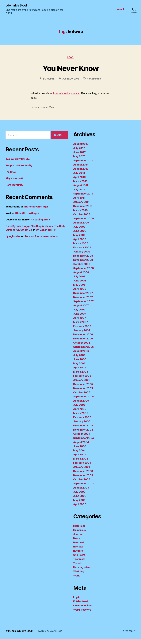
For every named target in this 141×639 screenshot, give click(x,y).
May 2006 (79, 363)
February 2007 (82, 326)
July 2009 (79, 227)
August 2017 (80, 144)
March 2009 (80, 243)
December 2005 (83, 384)
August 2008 (81, 272)
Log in (76, 597)
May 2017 (79, 156)
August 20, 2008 (70, 79)
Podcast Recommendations (41, 236)
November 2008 (83, 260)
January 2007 (81, 330)
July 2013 (79, 173)
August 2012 (80, 185)
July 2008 (79, 276)
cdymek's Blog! (17, 5)
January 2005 (81, 421)
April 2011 (79, 198)
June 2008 (79, 280)
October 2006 (81, 343)
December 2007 (83, 293)
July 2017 (79, 148)
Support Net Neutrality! (19, 165)
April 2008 (79, 289)
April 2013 (79, 177)
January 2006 (81, 380)
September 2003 (83, 483)
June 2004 (79, 446)
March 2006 (80, 372)
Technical (79, 559)
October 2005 (81, 392)
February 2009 (82, 247)
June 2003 (79, 496)
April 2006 (79, 367)
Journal (77, 534)
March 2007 (80, 322)
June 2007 (79, 314)
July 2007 (79, 309)
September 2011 (83, 193)
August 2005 (81, 400)
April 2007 (79, 318)
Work (76, 575)
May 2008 (79, 285)
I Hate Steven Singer (36, 206)
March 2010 (80, 210)
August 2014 (80, 164)
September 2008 (83, 268)
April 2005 (79, 409)
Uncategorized (82, 567)
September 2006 (83, 347)
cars (36, 107)
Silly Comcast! (14, 178)
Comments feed (83, 605)
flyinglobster (13, 236)
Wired (52, 107)
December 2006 (83, 334)
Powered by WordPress (49, 631)
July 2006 (79, 355)
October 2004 (81, 434)
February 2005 (82, 417)
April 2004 (79, 454)
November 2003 (83, 475)
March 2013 (80, 181)
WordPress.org (82, 609)
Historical (79, 526)
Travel (77, 563)
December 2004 (83, 425)
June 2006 (79, 359)
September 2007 (83, 301)
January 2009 (81, 251)
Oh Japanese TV (46, 230)
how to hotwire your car (67, 94)
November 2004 (83, 429)
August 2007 (81, 305)
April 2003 (79, 504)
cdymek (50, 79)
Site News (79, 555)
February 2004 (82, 463)
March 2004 (80, 458)
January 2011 (81, 202)
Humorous (79, 530)
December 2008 (83, 256)
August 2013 (80, 169)
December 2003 (83, 471)
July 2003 (79, 492)
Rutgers (78, 551)
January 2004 (81, 467)
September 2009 (83, 218)
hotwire (44, 107)
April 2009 (79, 239)
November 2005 (83, 388)
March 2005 (80, 413)
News (70, 57)
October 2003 (81, 479)
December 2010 (83, 206)
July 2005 (79, 405)
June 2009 (79, 231)
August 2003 (81, 487)
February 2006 (82, 376)
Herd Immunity (14, 185)
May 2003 (79, 500)
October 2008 (81, 264)
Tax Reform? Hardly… (18, 159)
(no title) (11, 172)
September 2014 (83, 160)
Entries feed (80, 601)
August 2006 (81, 351)
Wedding (78, 571)
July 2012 (79, 189)
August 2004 (81, 442)
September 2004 (83, 438)
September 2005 (83, 396)
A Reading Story (40, 219)
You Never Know (70, 68)
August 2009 (81, 222)
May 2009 (79, 235)
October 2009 (81, 214)
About (120, 9)
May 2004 (79, 450)
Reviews (78, 546)
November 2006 (83, 338)
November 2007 (83, 297)
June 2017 (79, 152)
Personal (78, 542)
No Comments (94, 79)
